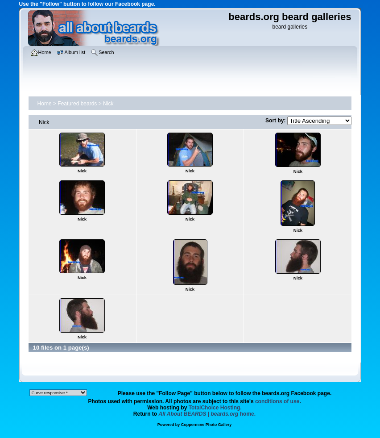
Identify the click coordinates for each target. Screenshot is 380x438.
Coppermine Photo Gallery (206, 424)
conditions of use (277, 401)
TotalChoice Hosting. (215, 408)
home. (207, 414)
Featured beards (77, 103)
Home (44, 103)
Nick (108, 103)
